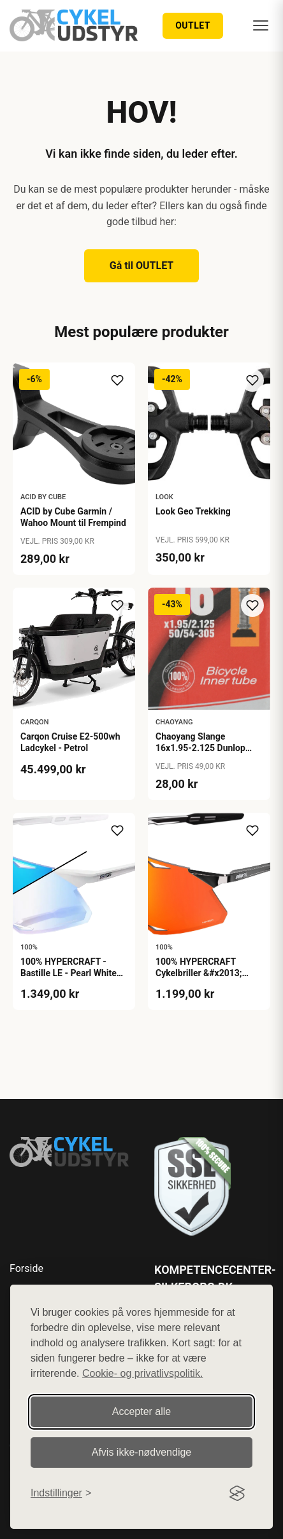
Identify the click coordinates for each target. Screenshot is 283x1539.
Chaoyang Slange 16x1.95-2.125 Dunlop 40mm (200, 747)
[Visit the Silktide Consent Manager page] (237, 1493)
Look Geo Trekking (193, 511)
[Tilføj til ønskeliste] (117, 380)
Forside (26, 1268)
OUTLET (192, 25)
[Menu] (260, 25)
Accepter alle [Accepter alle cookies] (141, 1411)
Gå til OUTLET (142, 265)
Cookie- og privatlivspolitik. (142, 1373)
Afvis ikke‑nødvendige (142, 1452)
